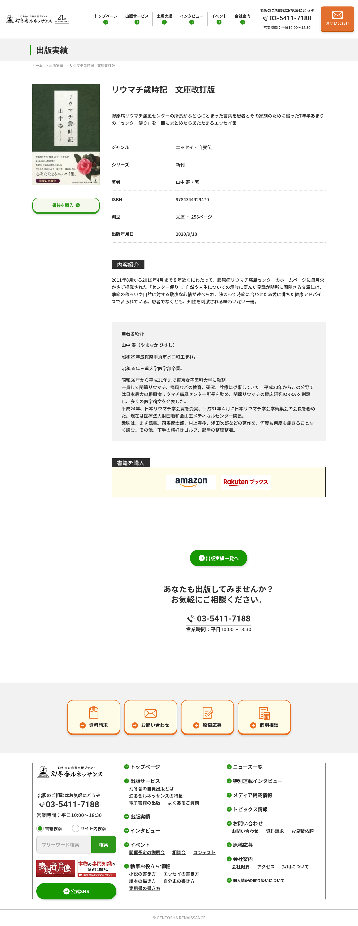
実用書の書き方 (144, 888)
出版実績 (164, 16)
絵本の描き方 (142, 881)
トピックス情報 (250, 809)
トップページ (106, 16)
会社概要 (241, 866)
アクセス (266, 866)
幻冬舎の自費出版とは (151, 788)
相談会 (179, 852)
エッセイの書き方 (181, 873)
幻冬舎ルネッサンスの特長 (156, 795)
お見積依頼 (302, 831)
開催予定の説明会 (147, 852)
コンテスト (204, 852)
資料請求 (275, 831)
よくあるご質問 (183, 802)
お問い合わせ (245, 831)
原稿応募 (243, 844)
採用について (295, 866)
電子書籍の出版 (144, 802)
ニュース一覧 (248, 766)
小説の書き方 (142, 873)
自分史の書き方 (179, 881)
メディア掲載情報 (252, 795)
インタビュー (192, 16)
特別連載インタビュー (258, 780)
